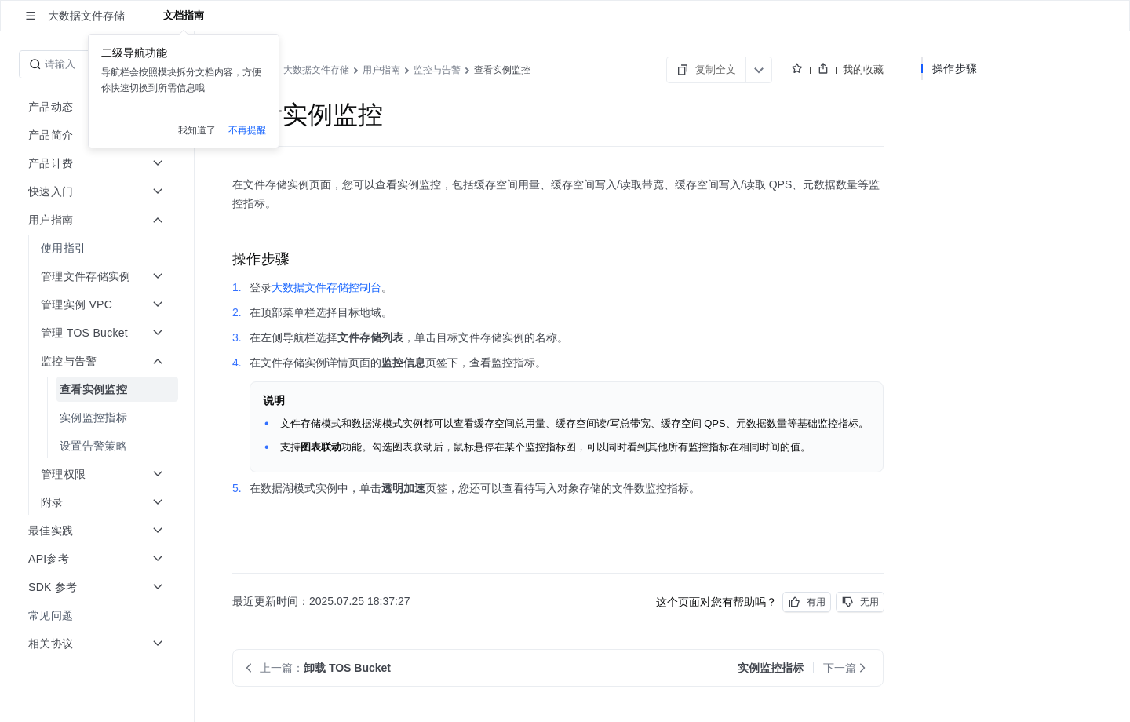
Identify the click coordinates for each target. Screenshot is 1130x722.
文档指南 (183, 15)
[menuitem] (98, 248)
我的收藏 (863, 69)
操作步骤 (954, 68)
